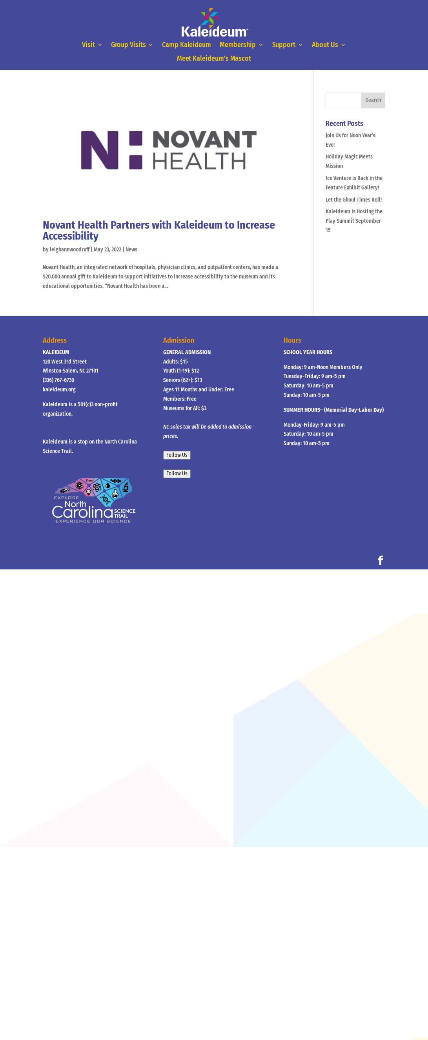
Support (283, 45)
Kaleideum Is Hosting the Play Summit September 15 (354, 221)
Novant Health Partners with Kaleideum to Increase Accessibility (159, 230)
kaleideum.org (59, 389)
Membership (238, 45)
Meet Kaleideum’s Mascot (214, 59)
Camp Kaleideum (186, 45)
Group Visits (128, 45)
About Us (325, 45)
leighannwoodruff (69, 249)
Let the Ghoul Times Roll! (354, 199)
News (131, 249)
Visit (88, 45)
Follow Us (177, 455)
